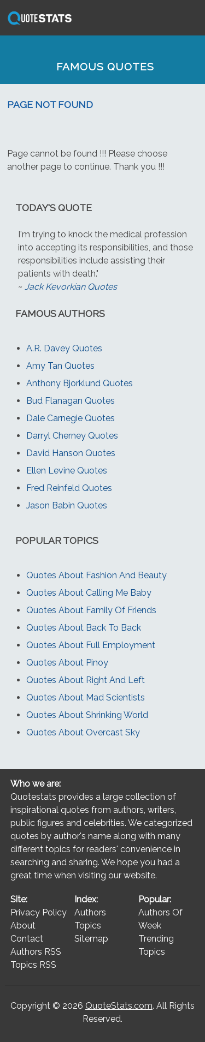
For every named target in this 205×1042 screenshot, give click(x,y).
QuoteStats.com (119, 1006)
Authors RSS (35, 952)
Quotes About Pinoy (67, 662)
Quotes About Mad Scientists (85, 697)
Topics (87, 925)
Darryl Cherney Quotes (72, 435)
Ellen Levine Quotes (66, 470)
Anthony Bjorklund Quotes (79, 383)
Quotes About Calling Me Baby (88, 593)
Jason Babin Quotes (66, 505)
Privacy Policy (38, 912)
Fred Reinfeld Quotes (69, 488)
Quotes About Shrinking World (87, 715)
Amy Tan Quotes (60, 366)
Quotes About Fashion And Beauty (96, 575)
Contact (26, 938)
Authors (90, 912)
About (23, 925)
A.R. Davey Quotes (64, 348)
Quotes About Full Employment (90, 645)
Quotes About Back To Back (83, 627)
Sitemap (91, 938)
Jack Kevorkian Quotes (71, 287)
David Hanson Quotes (70, 453)
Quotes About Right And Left (85, 680)
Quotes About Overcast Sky (83, 732)
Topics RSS (33, 965)
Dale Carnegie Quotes (70, 418)
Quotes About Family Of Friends (91, 610)
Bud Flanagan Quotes (70, 401)
